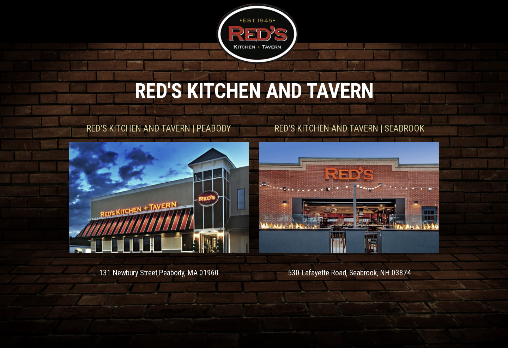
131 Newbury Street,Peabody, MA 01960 (159, 273)
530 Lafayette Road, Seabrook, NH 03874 (349, 273)
